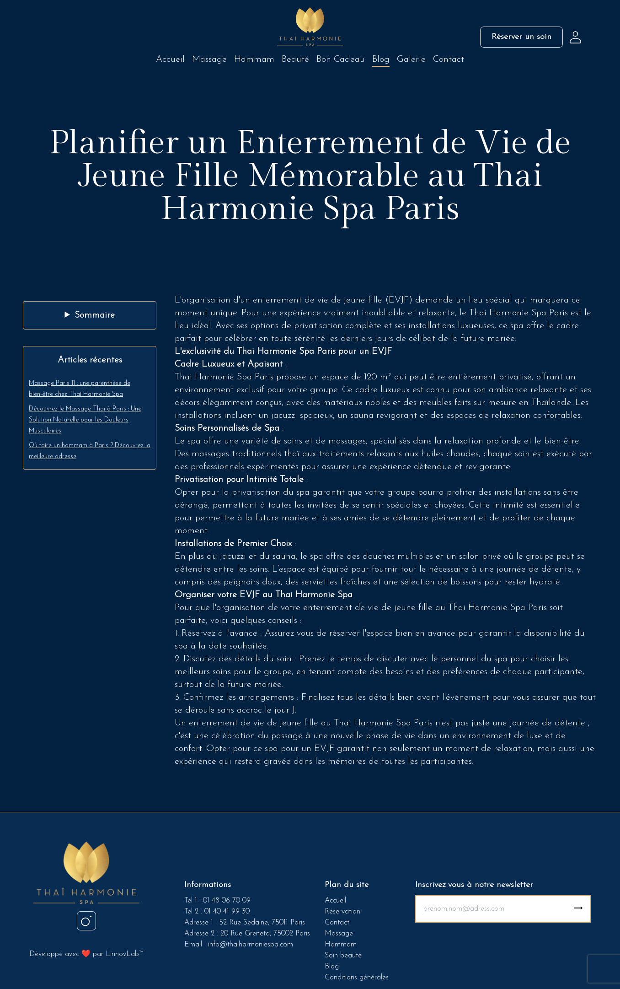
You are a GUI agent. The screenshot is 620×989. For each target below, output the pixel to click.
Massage (209, 59)
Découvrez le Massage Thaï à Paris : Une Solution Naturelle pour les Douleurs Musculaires (85, 419)
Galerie (411, 59)
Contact (448, 59)
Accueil (170, 59)
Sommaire (95, 315)
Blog (381, 59)
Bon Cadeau (340, 59)
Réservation (342, 911)
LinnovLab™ (124, 954)
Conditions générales (357, 977)
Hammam (254, 59)
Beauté (295, 59)
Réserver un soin (521, 36)
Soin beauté (343, 955)
